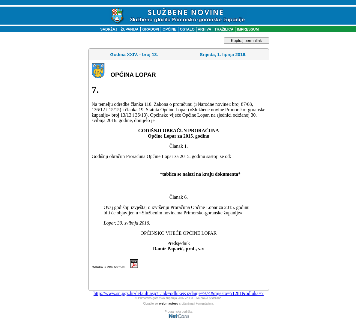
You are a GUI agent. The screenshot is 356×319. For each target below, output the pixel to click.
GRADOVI (150, 29)
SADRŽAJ (107, 29)
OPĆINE (169, 29)
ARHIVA (204, 29)
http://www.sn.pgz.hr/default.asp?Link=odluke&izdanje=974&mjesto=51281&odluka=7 (179, 293)
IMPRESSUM (248, 29)
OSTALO (187, 29)
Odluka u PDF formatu (115, 267)
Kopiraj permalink (246, 40)
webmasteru (168, 303)
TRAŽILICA (224, 29)
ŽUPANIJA (130, 29)
